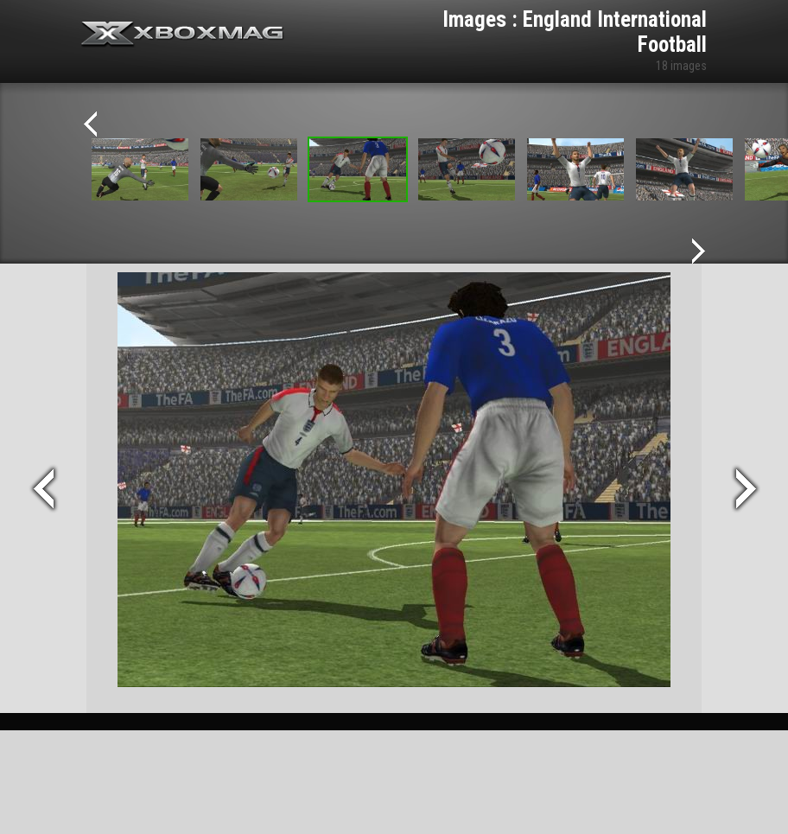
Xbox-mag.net (182, 35)
